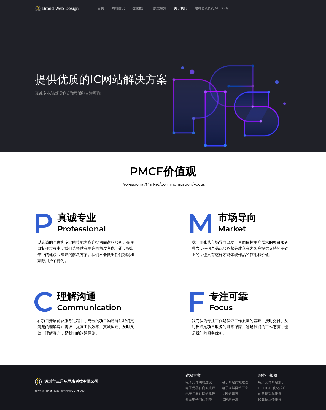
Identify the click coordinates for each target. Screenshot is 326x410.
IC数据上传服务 (269, 399)
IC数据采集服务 (269, 394)
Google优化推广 (272, 388)
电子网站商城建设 (235, 382)
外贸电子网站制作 (198, 399)
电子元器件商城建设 (200, 388)
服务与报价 (267, 375)
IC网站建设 (230, 394)
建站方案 (193, 375)
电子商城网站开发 (235, 388)
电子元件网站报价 (271, 382)
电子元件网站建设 (198, 382)
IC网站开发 (230, 399)
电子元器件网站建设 (200, 394)
